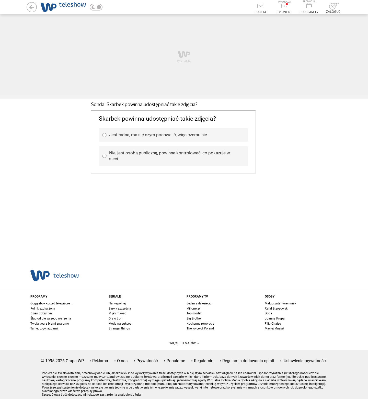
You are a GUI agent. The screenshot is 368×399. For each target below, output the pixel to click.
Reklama (100, 360)
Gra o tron (115, 318)
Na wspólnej (117, 303)
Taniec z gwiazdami (44, 328)
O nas (122, 360)
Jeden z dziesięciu (199, 303)
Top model (194, 313)
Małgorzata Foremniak (280, 303)
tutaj (138, 394)
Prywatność (147, 360)
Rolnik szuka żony (42, 308)
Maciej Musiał (274, 328)
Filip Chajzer (273, 323)
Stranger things (119, 328)
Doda (268, 313)
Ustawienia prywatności (305, 360)
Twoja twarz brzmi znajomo (49, 323)
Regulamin (203, 360)
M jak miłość (117, 313)
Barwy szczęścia (120, 308)
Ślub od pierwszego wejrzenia (50, 318)
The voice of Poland (200, 328)
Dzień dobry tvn (41, 313)
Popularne (176, 360)
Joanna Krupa (275, 318)
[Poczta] (260, 9)
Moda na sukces (120, 323)
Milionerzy (194, 308)
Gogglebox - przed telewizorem (51, 303)
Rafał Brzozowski (276, 308)
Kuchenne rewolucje (200, 323)
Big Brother (194, 318)
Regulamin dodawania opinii (248, 360)
